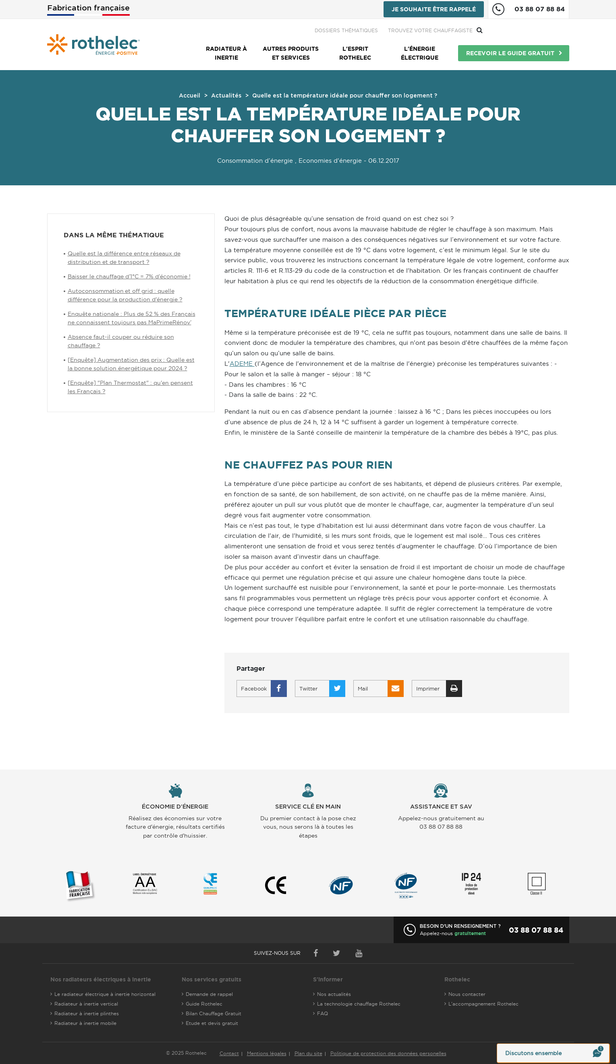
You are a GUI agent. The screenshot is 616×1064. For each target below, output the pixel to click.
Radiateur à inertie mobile (85, 1023)
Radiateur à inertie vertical (86, 1003)
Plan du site (308, 1053)
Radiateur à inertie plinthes (86, 1013)
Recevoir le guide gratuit (510, 53)
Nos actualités (334, 994)
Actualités (226, 96)
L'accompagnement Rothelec (483, 1003)
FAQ (322, 1013)
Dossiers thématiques (433, 30)
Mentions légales (266, 1053)
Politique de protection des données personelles (388, 1053)
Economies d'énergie (330, 160)
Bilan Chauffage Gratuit (213, 1013)
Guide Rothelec (204, 1003)
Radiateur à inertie (226, 53)
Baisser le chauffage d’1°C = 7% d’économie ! (129, 276)
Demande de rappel (209, 994)
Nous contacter (466, 994)
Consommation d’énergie (255, 160)
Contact (229, 1053)
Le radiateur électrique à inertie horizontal (105, 994)
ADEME (242, 363)
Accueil (189, 96)
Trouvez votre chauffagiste (517, 30)
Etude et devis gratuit (212, 1023)
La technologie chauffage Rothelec (358, 1003)
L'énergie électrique (419, 53)
